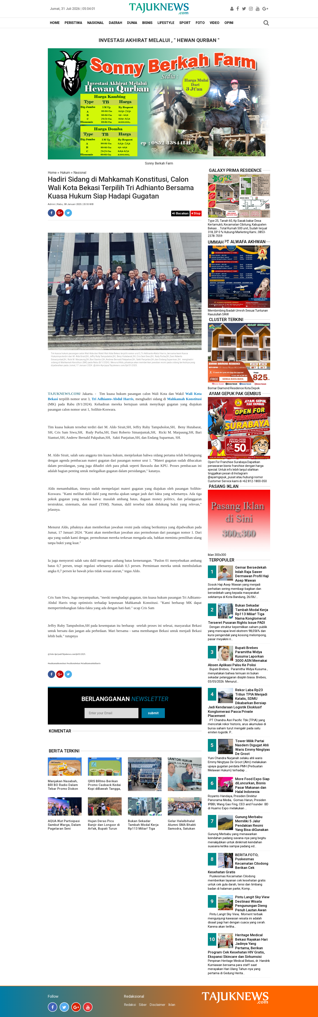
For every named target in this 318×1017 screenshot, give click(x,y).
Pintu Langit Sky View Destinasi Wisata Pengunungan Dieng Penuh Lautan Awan (252, 903)
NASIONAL (95, 23)
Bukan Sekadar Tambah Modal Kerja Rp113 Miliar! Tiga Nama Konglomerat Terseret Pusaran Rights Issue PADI (143, 830)
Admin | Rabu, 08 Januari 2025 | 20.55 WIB (71, 204)
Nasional (79, 173)
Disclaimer (157, 1005)
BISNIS (147, 23)
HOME (55, 23)
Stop (196, 213)
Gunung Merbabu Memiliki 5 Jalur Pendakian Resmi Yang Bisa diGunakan (251, 823)
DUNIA (132, 23)
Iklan (171, 1005)
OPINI (228, 23)
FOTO (200, 23)
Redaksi (130, 1005)
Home (52, 173)
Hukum (65, 173)
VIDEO (214, 23)
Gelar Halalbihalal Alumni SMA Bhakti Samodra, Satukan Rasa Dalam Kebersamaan (182, 828)
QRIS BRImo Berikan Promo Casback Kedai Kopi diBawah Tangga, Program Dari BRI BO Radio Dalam (104, 788)
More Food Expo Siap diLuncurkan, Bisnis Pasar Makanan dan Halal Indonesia (252, 785)
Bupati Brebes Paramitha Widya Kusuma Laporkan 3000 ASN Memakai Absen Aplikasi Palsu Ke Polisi (237, 656)
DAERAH (115, 23)
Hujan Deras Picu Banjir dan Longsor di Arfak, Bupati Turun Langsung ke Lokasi (104, 826)
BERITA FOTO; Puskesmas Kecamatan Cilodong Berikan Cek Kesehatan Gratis (238, 863)
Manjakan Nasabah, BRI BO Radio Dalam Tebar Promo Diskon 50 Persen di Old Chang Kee (63, 788)
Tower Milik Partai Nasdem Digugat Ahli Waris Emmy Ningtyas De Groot (252, 747)
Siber (143, 1005)
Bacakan (180, 213)
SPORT (185, 23)
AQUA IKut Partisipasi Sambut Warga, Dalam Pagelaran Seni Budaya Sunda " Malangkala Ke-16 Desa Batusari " (64, 830)
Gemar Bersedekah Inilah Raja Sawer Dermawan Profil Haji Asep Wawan (252, 573)
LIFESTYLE (166, 23)
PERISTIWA (73, 23)
